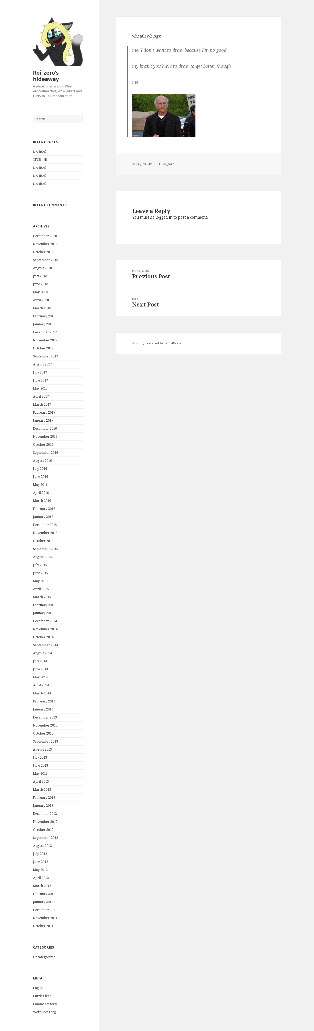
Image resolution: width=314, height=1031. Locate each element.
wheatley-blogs (146, 36)
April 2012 (41, 878)
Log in (38, 988)
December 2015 (45, 525)
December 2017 (45, 332)
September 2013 (45, 741)
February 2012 (44, 894)
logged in (164, 217)
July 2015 (40, 565)
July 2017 (40, 372)
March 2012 (42, 886)
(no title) (39, 151)
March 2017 (42, 404)
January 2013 (43, 806)
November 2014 (45, 629)
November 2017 (45, 340)
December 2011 (45, 910)
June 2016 (40, 477)
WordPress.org (44, 1012)
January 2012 (43, 902)
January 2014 (43, 709)
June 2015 (40, 573)
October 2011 (43, 926)
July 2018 (40, 276)
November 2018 (45, 244)
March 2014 (42, 693)
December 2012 (45, 814)
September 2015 (45, 549)
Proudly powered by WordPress (156, 343)
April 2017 (41, 396)
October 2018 (43, 252)
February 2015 (44, 605)
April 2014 (41, 685)
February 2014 (44, 701)
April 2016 (41, 493)
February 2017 (44, 412)
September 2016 (45, 453)
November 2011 (45, 918)
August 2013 (42, 749)
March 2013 (42, 789)
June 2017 (40, 380)
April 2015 (41, 589)
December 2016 (45, 428)
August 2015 (42, 557)
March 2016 (42, 501)
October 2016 (43, 444)
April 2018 (41, 300)
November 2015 (45, 533)
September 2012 (45, 838)
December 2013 (45, 717)
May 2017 (40, 388)
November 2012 (45, 822)
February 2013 (44, 798)
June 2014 (40, 669)
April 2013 (41, 781)
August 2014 (42, 653)
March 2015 (42, 597)
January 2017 (43, 420)
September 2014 (45, 645)
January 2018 (43, 324)
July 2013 (40, 757)
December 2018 (45, 236)
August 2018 (42, 268)
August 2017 (42, 364)
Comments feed (45, 1004)
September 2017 (45, 356)
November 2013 (45, 725)
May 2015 (40, 581)
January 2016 (43, 517)
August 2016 (42, 461)
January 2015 (43, 613)
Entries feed (42, 996)
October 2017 (43, 348)
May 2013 (40, 773)
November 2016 (45, 436)
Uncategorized (44, 957)
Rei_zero (167, 164)
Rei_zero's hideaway (46, 76)
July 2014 (40, 661)
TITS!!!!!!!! (41, 159)
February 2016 (44, 509)
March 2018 (42, 308)
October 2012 (43, 830)
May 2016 (40, 485)
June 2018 (40, 284)
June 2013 (40, 765)
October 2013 (43, 733)
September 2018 (45, 260)
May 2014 (40, 677)
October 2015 (43, 541)
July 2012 (40, 854)
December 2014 (45, 621)
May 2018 (40, 292)
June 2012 (40, 862)
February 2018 (44, 316)
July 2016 (40, 469)
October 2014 (43, 637)
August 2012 (42, 846)
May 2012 (40, 870)
